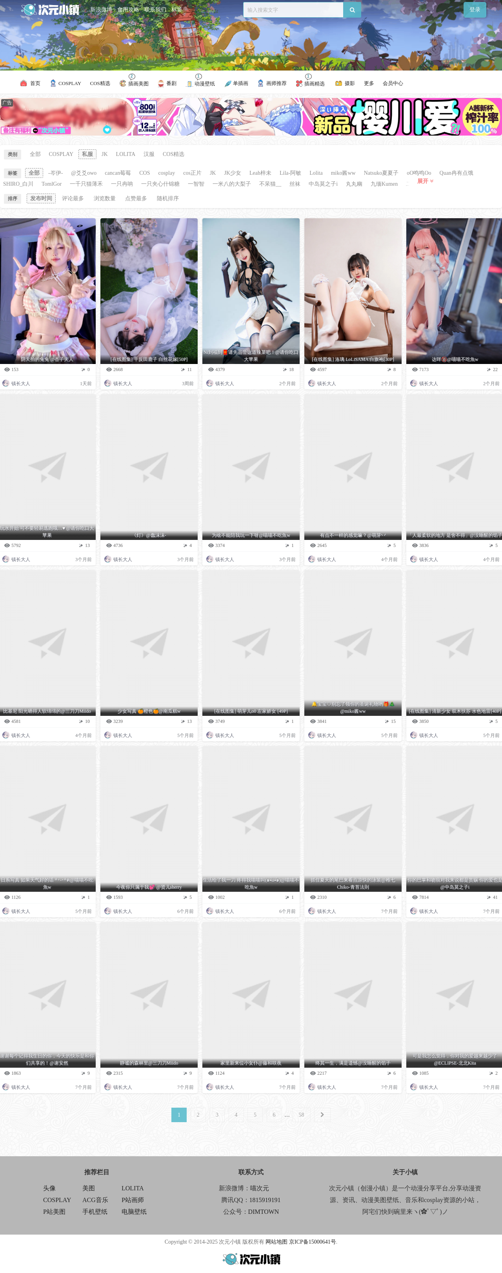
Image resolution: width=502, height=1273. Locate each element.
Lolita (315, 173)
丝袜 (294, 184)
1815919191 (265, 1200)
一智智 (196, 184)
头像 (49, 1188)
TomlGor (52, 184)
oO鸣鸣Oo (419, 173)
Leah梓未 (260, 173)
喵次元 (259, 1188)
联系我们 (155, 10)
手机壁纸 (94, 1211)
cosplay (166, 173)
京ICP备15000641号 (312, 1242)
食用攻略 (128, 10)
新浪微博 (101, 10)
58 (301, 1115)
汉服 (149, 154)
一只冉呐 (122, 184)
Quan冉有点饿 (456, 173)
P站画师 (133, 1200)
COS (144, 173)
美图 (88, 1188)
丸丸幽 (354, 184)
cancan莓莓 (118, 173)
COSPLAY (61, 154)
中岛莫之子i (323, 184)
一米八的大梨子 (232, 184)
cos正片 (192, 173)
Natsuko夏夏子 (381, 173)
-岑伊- (55, 173)
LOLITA (125, 154)
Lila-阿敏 (290, 173)
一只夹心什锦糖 (160, 184)
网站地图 (276, 1242)
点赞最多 (136, 198)
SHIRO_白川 (18, 184)
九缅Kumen (384, 184)
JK (105, 154)
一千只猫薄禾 (86, 184)
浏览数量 (105, 198)
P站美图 (54, 1211)
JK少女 (232, 173)
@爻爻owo (83, 173)
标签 (176, 10)
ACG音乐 (95, 1200)
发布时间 (41, 198)
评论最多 (73, 198)
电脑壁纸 (134, 1211)
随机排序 (168, 198)
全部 (35, 154)
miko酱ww (343, 173)
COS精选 (173, 154)
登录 (474, 10)
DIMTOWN (263, 1211)
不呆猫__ (270, 184)
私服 (87, 154)
